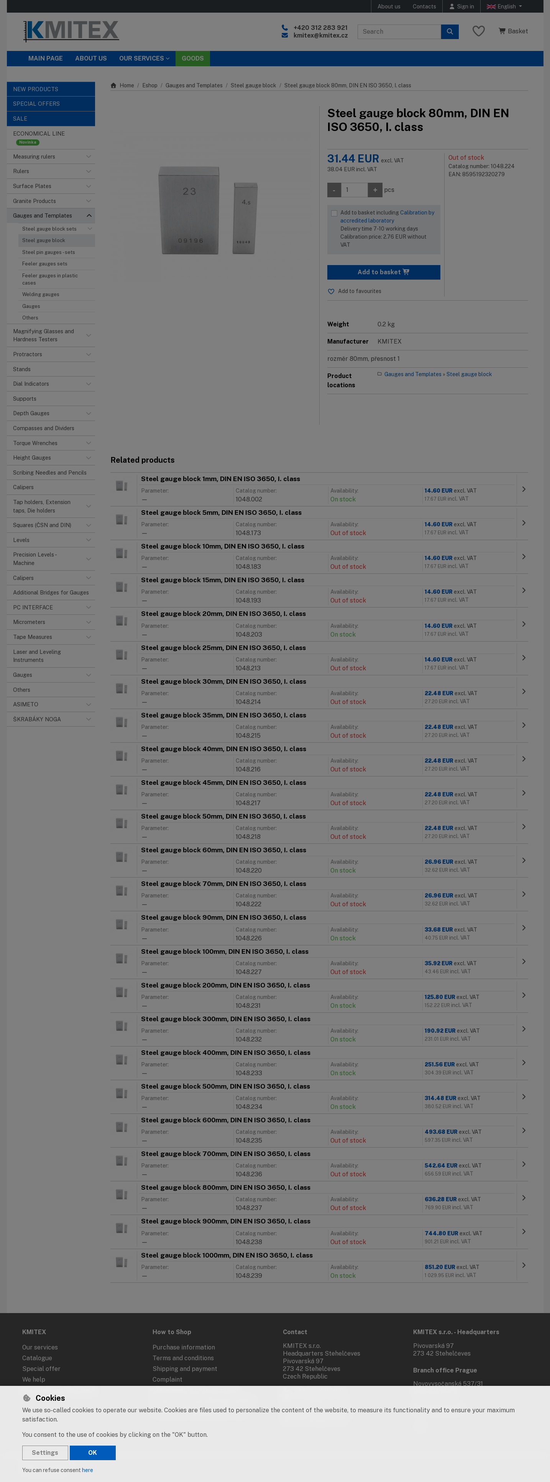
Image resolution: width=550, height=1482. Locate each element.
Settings (45, 1452)
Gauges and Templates (194, 85)
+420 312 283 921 (321, 27)
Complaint (167, 1379)
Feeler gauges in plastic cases (50, 279)
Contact (295, 1332)
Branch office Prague (445, 1370)
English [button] (502, 6)
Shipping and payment (185, 1368)
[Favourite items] (479, 31)
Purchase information (184, 1347)
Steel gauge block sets (49, 229)
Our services (40, 1347)
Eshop (150, 85)
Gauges (31, 306)
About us (389, 6)
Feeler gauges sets (44, 264)
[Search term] (399, 32)
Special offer (41, 1368)
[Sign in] (461, 6)
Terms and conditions (183, 1358)
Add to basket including (388, 229)
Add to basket (384, 272)
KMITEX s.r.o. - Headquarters (456, 1332)
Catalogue (37, 1358)
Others (30, 318)
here (87, 1470)
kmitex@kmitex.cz (321, 35)
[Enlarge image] (211, 206)
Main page (45, 58)
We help (33, 1379)
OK (92, 1452)
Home (122, 85)
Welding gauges (40, 294)
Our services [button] (141, 58)
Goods (193, 58)
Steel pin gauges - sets (48, 252)
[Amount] (354, 190)
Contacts (424, 6)
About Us (91, 58)
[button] (89, 156)
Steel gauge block (43, 240)
